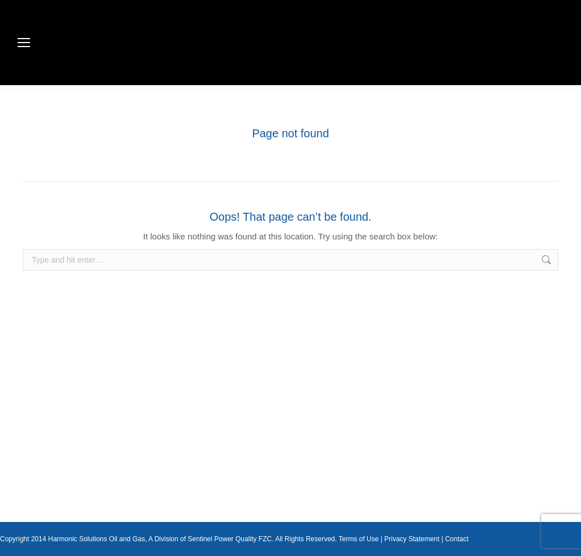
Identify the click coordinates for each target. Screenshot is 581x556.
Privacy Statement (411, 539)
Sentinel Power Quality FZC (230, 539)
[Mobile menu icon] (24, 42)
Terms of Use (359, 539)
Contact (456, 539)
